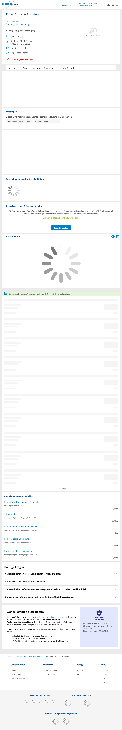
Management (17, 674)
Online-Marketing (51, 670)
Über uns (15, 670)
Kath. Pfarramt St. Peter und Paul (19, 526)
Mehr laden (61, 488)
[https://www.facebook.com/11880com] (27, 701)
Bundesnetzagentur (59, 617)
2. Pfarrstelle (10, 514)
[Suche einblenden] (105, 5)
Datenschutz (106, 674)
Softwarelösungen (51, 674)
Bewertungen (50, 67)
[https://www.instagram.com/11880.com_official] (40, 701)
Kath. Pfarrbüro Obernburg (16, 538)
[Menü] (118, 5)
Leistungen (13, 67)
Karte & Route (68, 67)
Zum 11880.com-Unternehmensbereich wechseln (79, 5)
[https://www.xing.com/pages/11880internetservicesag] (46, 701)
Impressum (106, 670)
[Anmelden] (109, 5)
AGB (103, 678)
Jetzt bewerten (61, 227)
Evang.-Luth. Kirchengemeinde (18, 551)
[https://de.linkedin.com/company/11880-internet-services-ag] (53, 701)
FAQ (78, 674)
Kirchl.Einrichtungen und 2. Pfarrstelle (21, 501)
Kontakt (80, 670)
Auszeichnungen (31, 67)
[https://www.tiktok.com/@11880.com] (33, 701)
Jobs (14, 682)
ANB (103, 682)
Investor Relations (19, 678)
